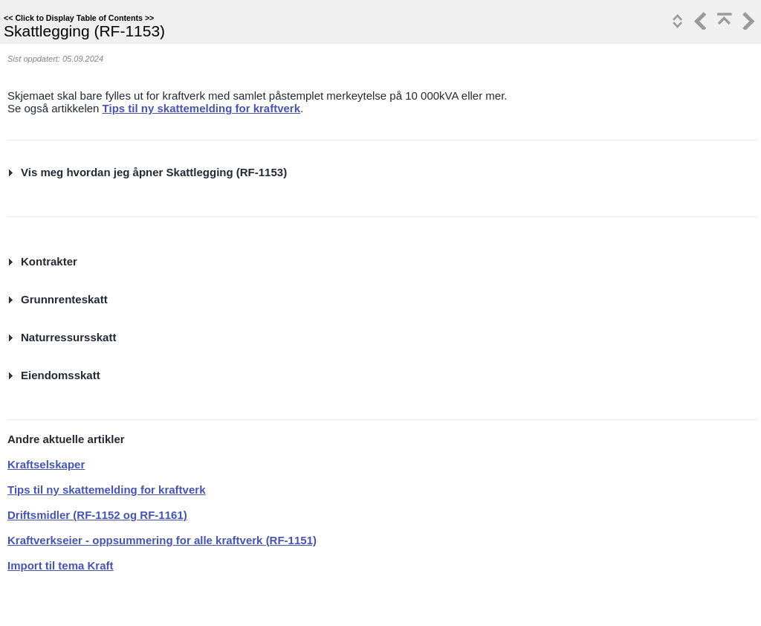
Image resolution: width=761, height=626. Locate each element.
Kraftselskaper (46, 464)
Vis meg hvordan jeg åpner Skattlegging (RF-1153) (154, 172)
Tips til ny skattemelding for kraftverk (201, 108)
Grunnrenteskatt (64, 299)
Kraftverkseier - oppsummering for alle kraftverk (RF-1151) (162, 540)
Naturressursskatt (68, 337)
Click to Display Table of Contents (79, 17)
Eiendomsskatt (60, 375)
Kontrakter (49, 261)
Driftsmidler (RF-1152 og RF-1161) (97, 515)
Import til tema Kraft (60, 565)
